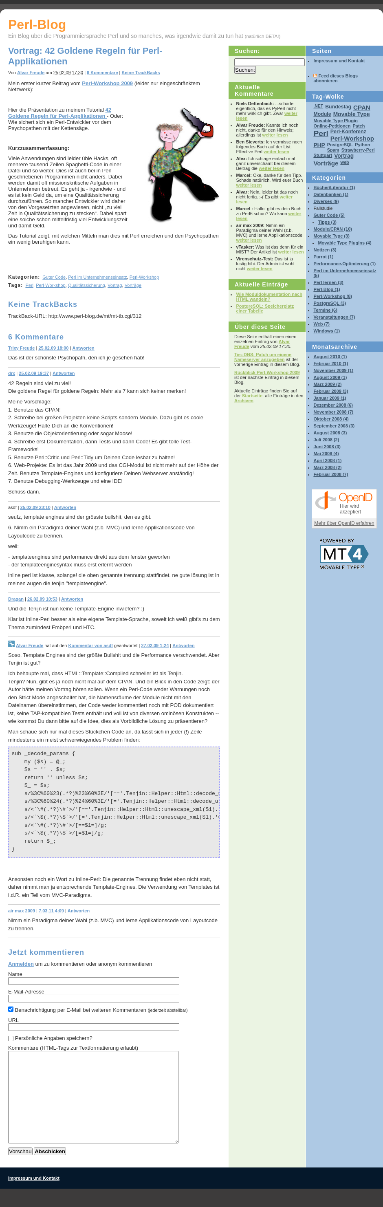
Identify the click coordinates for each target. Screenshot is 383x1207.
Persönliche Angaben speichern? (53, 1038)
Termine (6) (325, 310)
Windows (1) (326, 330)
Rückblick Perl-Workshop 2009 (267, 372)
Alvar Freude (30, 72)
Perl (29, 285)
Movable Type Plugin (335, 120)
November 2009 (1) (333, 370)
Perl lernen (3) (328, 282)
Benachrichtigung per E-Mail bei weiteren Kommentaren (98, 1010)
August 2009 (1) (330, 377)
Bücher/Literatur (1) (334, 187)
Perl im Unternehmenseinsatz (97, 277)
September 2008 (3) (333, 425)
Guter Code (54, 277)
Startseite (252, 395)
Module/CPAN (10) (332, 229)
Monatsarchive (334, 347)
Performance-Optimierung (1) (344, 263)
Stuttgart (322, 155)
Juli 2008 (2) (326, 439)
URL (13, 1020)
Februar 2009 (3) (330, 391)
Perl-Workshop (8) (332, 296)
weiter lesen (275, 134)
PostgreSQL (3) (329, 303)
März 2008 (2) (327, 467)
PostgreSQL (340, 144)
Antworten (83, 348)
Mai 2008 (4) (326, 453)
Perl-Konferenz (348, 131)
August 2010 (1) (330, 356)
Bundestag (338, 107)
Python (362, 144)
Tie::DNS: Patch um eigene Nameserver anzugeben (262, 357)
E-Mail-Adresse (26, 992)
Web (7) (321, 324)
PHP (319, 145)
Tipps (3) (327, 222)
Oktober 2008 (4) (330, 418)
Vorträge (133, 285)
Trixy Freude (21, 348)
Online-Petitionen (331, 125)
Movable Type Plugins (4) (344, 242)
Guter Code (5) (328, 215)
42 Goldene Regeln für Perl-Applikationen (59, 113)
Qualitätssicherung (86, 285)
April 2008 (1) (327, 460)
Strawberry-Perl (358, 150)
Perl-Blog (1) (326, 289)
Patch (358, 125)
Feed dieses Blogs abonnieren (335, 78)
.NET (318, 106)
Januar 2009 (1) (329, 398)
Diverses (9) (326, 201)
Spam (333, 150)
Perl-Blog (37, 24)
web (344, 162)
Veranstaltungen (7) (334, 317)
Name (15, 974)
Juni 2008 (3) (327, 446)
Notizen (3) (324, 249)
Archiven (243, 400)
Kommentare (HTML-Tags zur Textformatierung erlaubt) (73, 1048)
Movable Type (351, 114)
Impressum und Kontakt (339, 60)
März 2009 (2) (327, 384)
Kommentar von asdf (90, 645)
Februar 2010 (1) (330, 363)
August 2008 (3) (330, 432)
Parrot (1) (323, 256)
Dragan (16, 599)
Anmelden (21, 964)
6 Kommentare (102, 72)
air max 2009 (21, 910)
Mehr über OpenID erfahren (344, 523)
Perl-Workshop (144, 277)
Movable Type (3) (331, 235)
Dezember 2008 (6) (333, 405)
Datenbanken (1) (330, 194)
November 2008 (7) (333, 412)
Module (322, 114)
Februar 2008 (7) (330, 474)
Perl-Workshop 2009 (107, 83)
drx (11, 373)
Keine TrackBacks (140, 72)
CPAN (361, 107)
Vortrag (115, 285)
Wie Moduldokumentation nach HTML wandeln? (269, 297)
